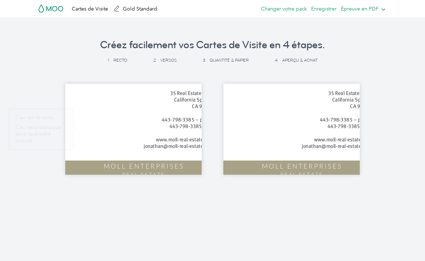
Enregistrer (324, 8)
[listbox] (362, 8)
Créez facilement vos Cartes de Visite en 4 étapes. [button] (212, 44)
